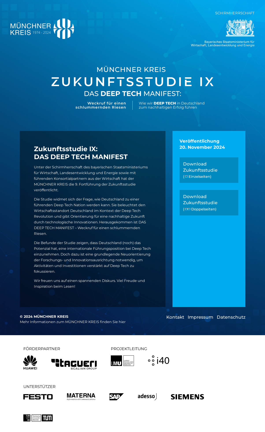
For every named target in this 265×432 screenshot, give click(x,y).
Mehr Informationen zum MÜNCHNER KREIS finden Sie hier (73, 322)
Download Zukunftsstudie (200, 170)
